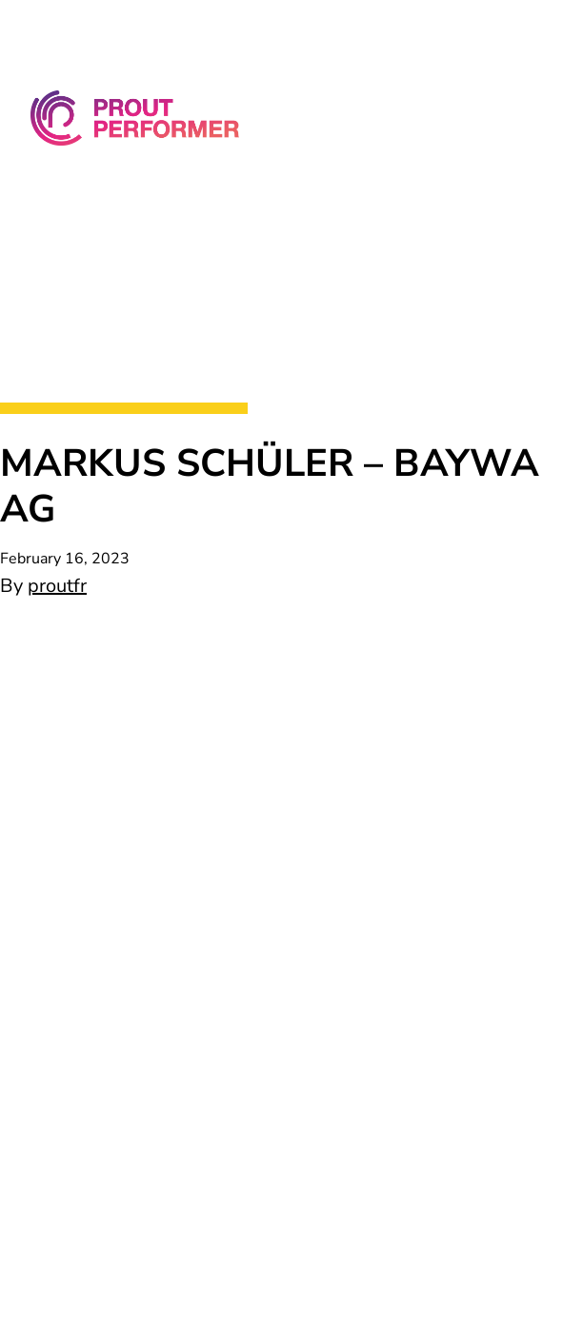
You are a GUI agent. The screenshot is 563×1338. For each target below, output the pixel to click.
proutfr (57, 586)
